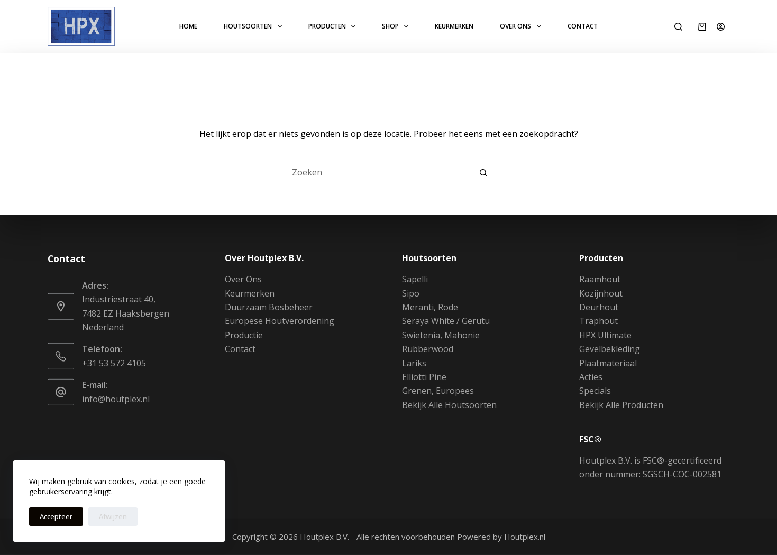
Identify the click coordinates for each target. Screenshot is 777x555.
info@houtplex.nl (116, 398)
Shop (397, 26)
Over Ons (522, 26)
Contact (583, 26)
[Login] (721, 27)
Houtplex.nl (524, 536)
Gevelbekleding (609, 349)
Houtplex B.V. (324, 536)
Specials (595, 390)
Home (188, 26)
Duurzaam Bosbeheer (269, 307)
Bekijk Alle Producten (621, 405)
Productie (244, 335)
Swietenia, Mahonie (441, 335)
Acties (590, 377)
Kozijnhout (601, 293)
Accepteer (56, 516)
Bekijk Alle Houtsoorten (449, 405)
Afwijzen (113, 516)
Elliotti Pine (424, 377)
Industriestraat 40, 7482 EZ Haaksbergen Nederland (125, 313)
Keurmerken (454, 26)
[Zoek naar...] (378, 172)
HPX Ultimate (605, 335)
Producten (334, 26)
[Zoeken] (678, 27)
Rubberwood (427, 349)
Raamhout (599, 279)
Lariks (414, 362)
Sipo (410, 293)
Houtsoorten (255, 26)
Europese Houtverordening (279, 321)
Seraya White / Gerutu (446, 321)
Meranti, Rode (430, 307)
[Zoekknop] (484, 172)
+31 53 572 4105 (114, 363)
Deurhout (598, 307)
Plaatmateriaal (608, 362)
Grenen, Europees (438, 390)
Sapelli (415, 279)
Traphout (598, 321)
